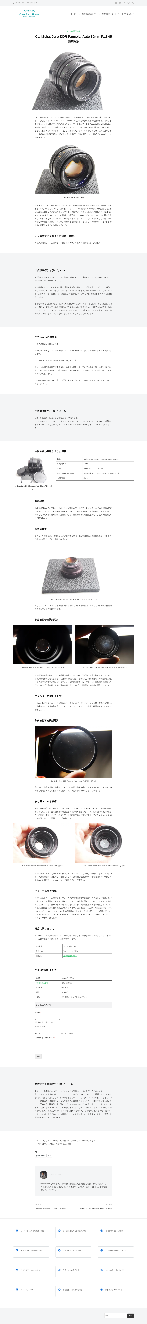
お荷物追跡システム (70, 956)
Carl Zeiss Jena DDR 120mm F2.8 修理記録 (53, 1208)
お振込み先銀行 (44, 1005)
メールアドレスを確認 (66, 1033)
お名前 (38, 1012)
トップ (73, 14)
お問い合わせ (34, 3)
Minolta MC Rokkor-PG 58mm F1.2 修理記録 (94, 1208)
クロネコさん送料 (42, 983)
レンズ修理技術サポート (108, 14)
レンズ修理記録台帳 (86, 14)
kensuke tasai (57, 1175)
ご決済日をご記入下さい (45, 1038)
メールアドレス (41, 1026)
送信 (38, 1056)
